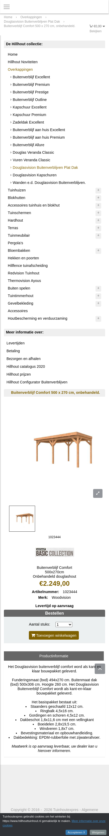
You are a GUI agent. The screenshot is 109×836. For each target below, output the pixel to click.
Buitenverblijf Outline (30, 100)
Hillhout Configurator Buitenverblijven (37, 382)
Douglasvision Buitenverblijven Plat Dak (45, 167)
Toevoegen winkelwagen (53, 635)
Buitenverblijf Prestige (31, 92)
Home (13, 54)
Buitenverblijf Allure (28, 145)
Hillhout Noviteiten (23, 62)
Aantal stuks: (39, 624)
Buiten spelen (19, 288)
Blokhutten (16, 198)
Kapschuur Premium (29, 115)
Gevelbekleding (20, 303)
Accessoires (18, 311)
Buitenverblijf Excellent (31, 77)
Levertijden (16, 343)
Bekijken (95, 31)
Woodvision (61, 597)
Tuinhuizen (17, 190)
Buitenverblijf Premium (31, 84)
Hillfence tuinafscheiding (28, 265)
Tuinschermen (19, 213)
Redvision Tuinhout (23, 273)
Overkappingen (20, 69)
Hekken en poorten (23, 258)
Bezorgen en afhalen (24, 359)
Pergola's (15, 243)
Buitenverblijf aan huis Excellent (39, 130)
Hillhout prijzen (19, 374)
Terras (13, 228)
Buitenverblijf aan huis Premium (39, 137)
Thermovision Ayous (24, 281)
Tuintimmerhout (20, 296)
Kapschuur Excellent (30, 107)
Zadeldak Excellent (28, 122)
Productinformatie (53, 656)
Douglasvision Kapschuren (34, 175)
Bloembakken (19, 250)
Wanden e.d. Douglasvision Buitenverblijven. (49, 183)
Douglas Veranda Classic (33, 152)
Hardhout (15, 220)
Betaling (13, 351)
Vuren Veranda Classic (31, 160)
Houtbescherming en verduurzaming (37, 318)
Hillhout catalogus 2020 (26, 366)
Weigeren (98, 832)
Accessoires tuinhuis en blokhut (34, 205)
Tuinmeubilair (19, 235)
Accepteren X (76, 832)
